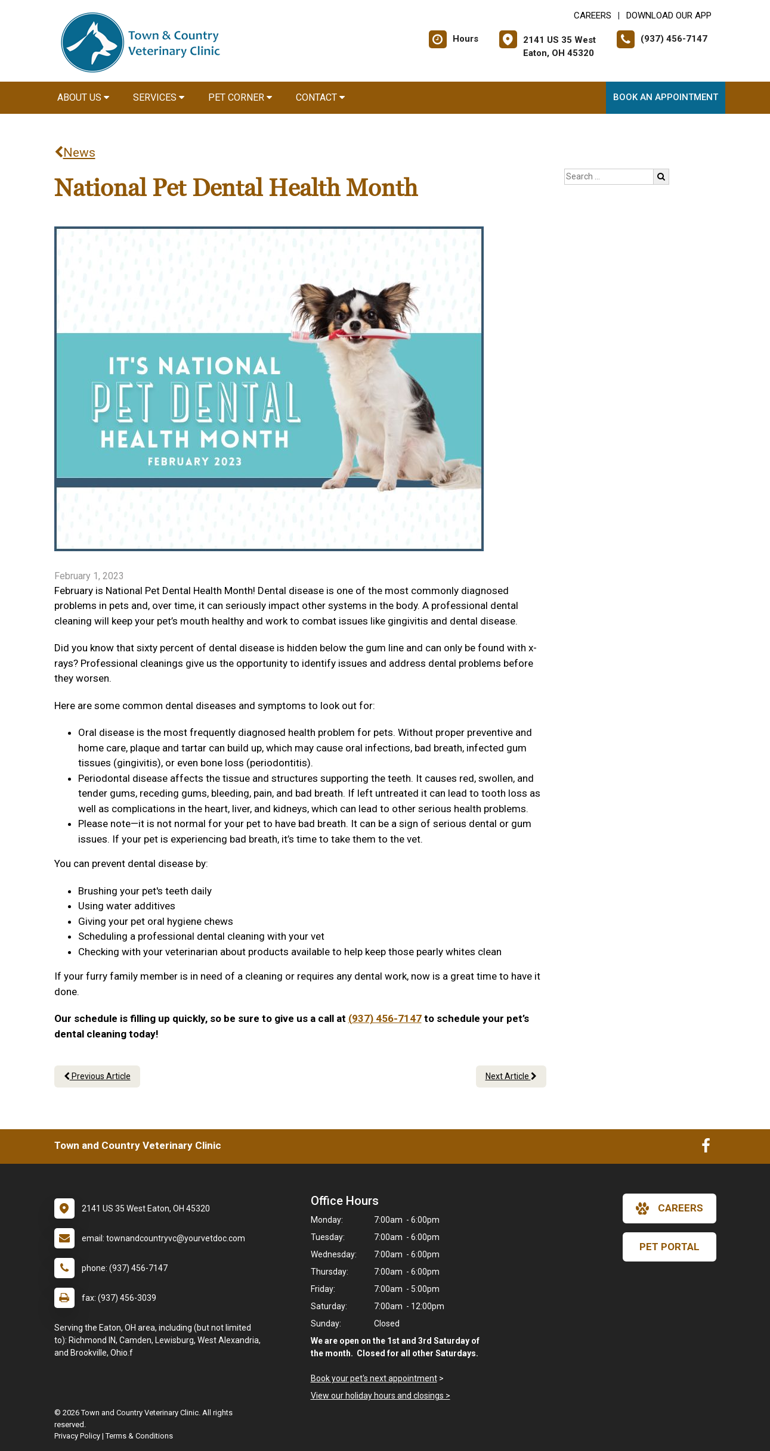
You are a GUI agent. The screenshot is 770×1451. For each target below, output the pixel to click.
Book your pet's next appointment (374, 1378)
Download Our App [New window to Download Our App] (669, 15)
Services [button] (158, 97)
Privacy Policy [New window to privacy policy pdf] (77, 1435)
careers (669, 1208)
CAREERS (592, 15)
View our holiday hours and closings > (380, 1395)
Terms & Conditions (139, 1435)
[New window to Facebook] (705, 1148)
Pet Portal (669, 1247)
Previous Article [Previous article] (97, 1076)
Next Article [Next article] (511, 1076)
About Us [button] (83, 97)
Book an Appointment (665, 97)
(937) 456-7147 (385, 1018)
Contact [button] (320, 97)
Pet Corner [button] (240, 97)
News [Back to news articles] (74, 152)
